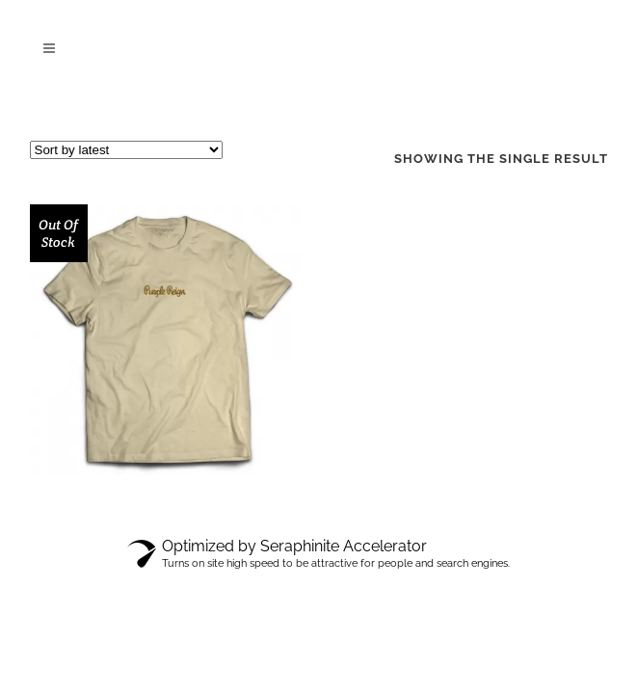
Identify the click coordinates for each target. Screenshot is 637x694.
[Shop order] (126, 150)
